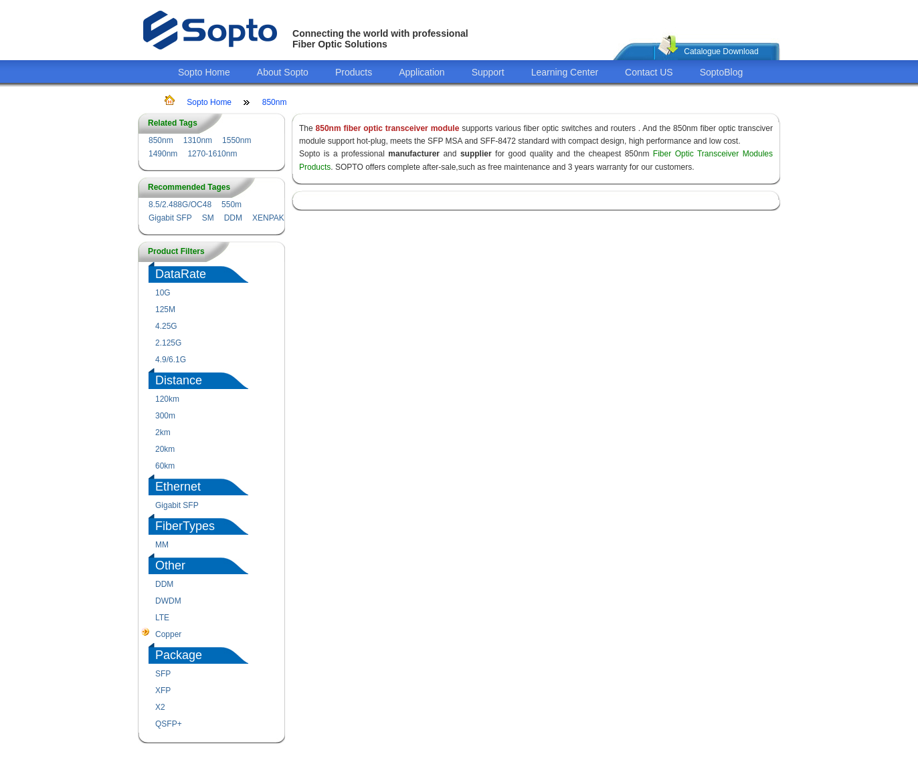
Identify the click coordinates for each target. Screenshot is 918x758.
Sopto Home (204, 72)
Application (422, 72)
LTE (162, 617)
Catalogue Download (721, 51)
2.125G (168, 343)
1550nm (236, 140)
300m (165, 415)
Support (488, 72)
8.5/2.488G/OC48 (180, 204)
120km (167, 399)
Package (178, 655)
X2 (160, 707)
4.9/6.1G (170, 359)
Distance (178, 380)
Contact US (649, 72)
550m (231, 204)
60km (165, 466)
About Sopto (282, 72)
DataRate (180, 274)
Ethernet (178, 486)
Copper (168, 634)
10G (163, 292)
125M (165, 309)
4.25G (166, 326)
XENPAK (268, 218)
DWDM (168, 601)
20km (165, 449)
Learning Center (564, 72)
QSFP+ (168, 724)
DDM (233, 218)
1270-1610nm (212, 153)
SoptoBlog (721, 72)
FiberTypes (185, 526)
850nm (274, 102)
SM (208, 218)
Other (170, 565)
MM (162, 544)
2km (163, 432)
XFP (163, 690)
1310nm (197, 140)
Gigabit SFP (170, 218)
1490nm (163, 153)
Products (353, 72)
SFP (163, 673)
